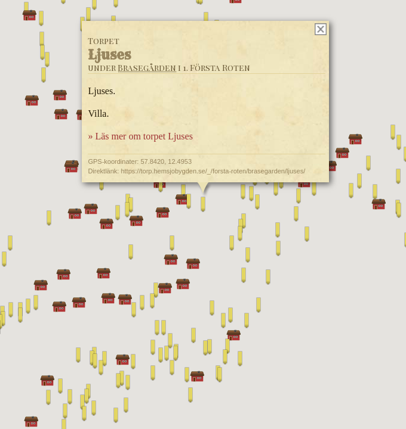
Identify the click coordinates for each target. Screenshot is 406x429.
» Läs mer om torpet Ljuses (140, 136)
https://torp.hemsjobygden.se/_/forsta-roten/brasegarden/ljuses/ (213, 171)
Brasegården (147, 67)
